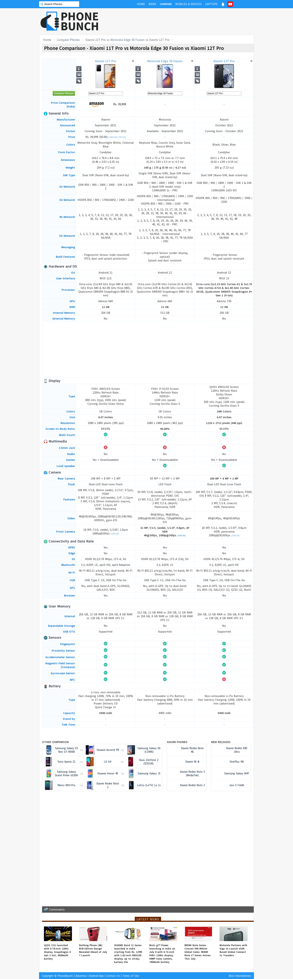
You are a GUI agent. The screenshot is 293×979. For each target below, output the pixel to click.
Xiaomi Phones (177, 742)
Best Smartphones (240, 976)
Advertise (81, 976)
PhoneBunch (65, 976)
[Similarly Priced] (117, 137)
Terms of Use (131, 976)
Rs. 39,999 (105, 104)
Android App (96, 976)
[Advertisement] (186, 21)
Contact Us (113, 976)
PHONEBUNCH (80, 21)
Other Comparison (55, 742)
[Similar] (115, 533)
